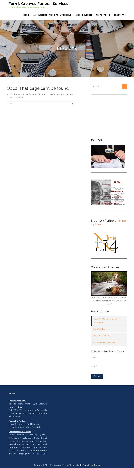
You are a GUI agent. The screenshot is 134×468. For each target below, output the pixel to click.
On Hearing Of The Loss (104, 342)
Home (26, 15)
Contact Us (120, 15)
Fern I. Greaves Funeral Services (38, 3)
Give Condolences (82, 15)
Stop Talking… (99, 329)
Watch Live (65, 15)
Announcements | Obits (45, 15)
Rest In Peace (103, 15)
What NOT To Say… (102, 336)
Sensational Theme (91, 465)
